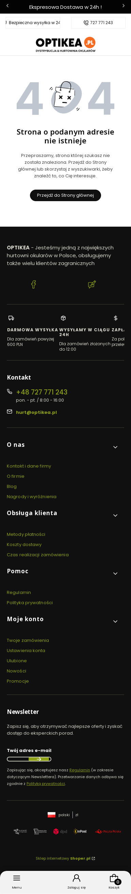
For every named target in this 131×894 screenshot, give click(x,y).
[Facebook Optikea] (34, 285)
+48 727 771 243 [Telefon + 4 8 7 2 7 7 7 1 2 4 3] (41, 392)
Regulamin (19, 592)
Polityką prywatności (46, 783)
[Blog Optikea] (92, 285)
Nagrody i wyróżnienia (31, 496)
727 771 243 (101, 22)
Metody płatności (26, 534)
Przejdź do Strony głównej (65, 195)
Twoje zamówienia (28, 640)
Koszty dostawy (24, 544)
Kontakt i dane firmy (29, 466)
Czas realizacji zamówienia (38, 554)
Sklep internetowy (63, 858)
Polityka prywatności (30, 602)
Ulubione (17, 661)
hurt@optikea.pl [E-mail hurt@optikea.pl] (36, 412)
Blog (12, 486)
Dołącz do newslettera (39, 759)
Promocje (18, 681)
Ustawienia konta (26, 650)
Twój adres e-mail (29, 750)
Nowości (16, 671)
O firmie (15, 476)
